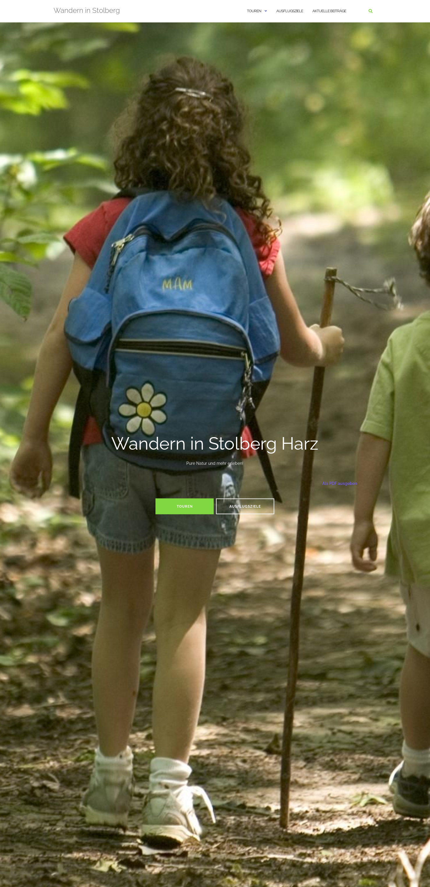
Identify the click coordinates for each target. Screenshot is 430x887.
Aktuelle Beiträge (329, 11)
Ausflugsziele (289, 11)
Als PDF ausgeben (339, 483)
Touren (254, 11)
